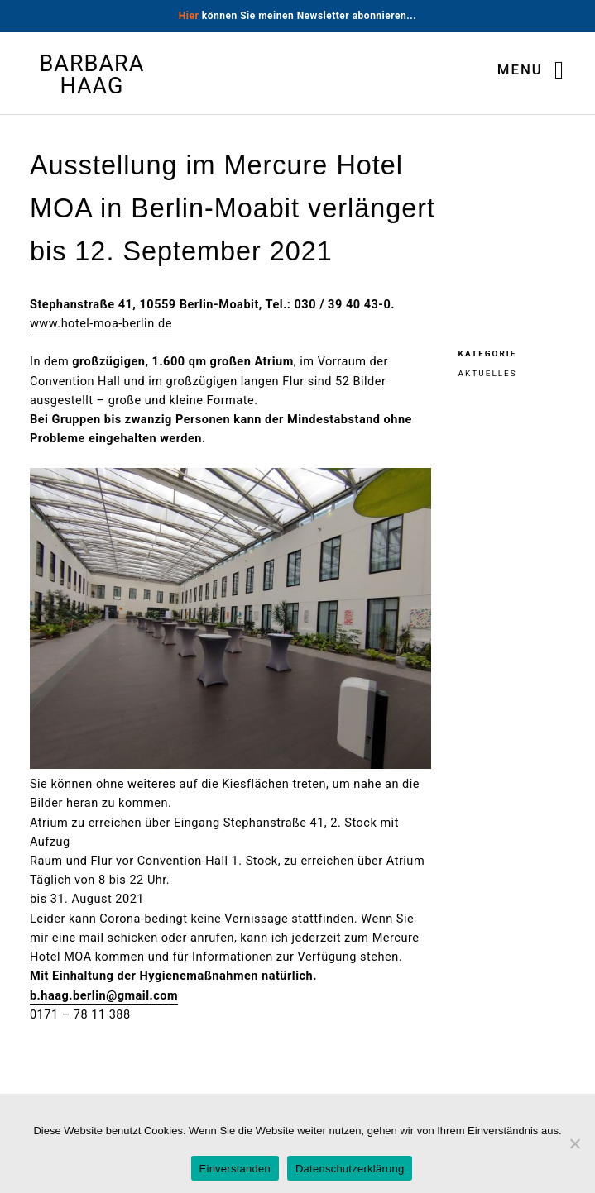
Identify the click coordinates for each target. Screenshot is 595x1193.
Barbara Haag (92, 75)
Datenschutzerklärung (349, 1168)
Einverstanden (235, 1168)
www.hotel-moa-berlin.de (101, 324)
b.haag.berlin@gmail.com (104, 996)
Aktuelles (487, 373)
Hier (189, 15)
